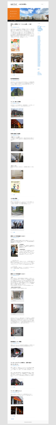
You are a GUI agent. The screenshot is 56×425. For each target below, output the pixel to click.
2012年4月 (39, 66)
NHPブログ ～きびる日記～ (19, 4)
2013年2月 (39, 60)
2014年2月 (39, 53)
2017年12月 (39, 40)
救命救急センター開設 (16, 341)
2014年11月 (39, 50)
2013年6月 (39, 57)
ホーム (11, 20)
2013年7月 (39, 56)
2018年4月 (39, 39)
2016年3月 (39, 45)
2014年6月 (39, 52)
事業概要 (15, 20)
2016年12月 (39, 44)
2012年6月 (39, 64)
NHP (18, 27)
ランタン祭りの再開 (15, 101)
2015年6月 (39, 46)
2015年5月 (39, 47)
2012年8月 (39, 62)
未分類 (14, 194)
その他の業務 (14, 198)
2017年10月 (39, 41)
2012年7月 (39, 63)
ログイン (39, 72)
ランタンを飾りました (16, 390)
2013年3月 (39, 59)
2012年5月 (39, 65)
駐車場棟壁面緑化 (15, 78)
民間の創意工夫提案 (15, 133)
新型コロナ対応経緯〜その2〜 (18, 236)
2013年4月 (39, 58)
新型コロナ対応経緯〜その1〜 (18, 274)
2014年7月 (39, 51)
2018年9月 (39, 38)
